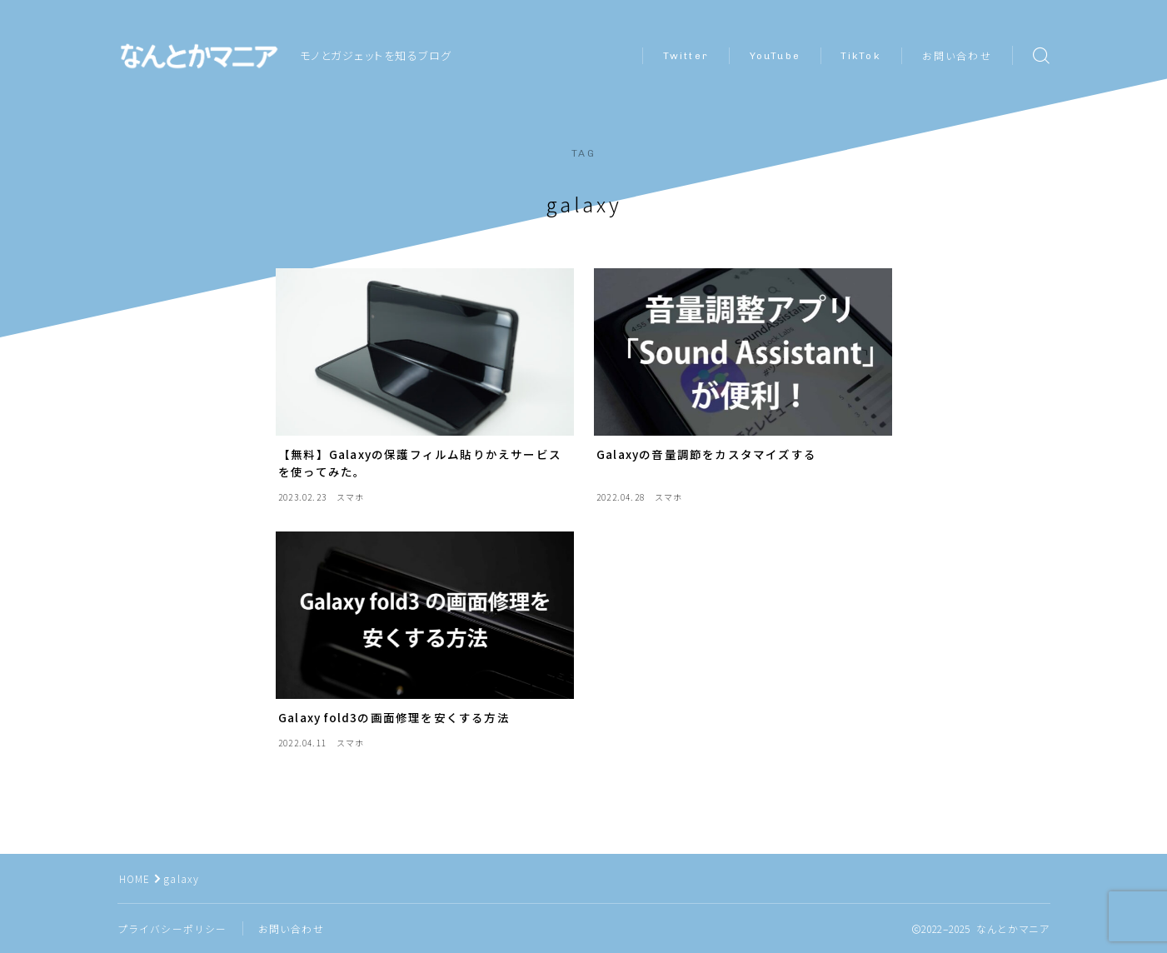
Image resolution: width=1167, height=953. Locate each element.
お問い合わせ (957, 56)
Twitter (686, 56)
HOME (135, 878)
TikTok (860, 56)
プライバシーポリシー (172, 928)
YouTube (775, 56)
